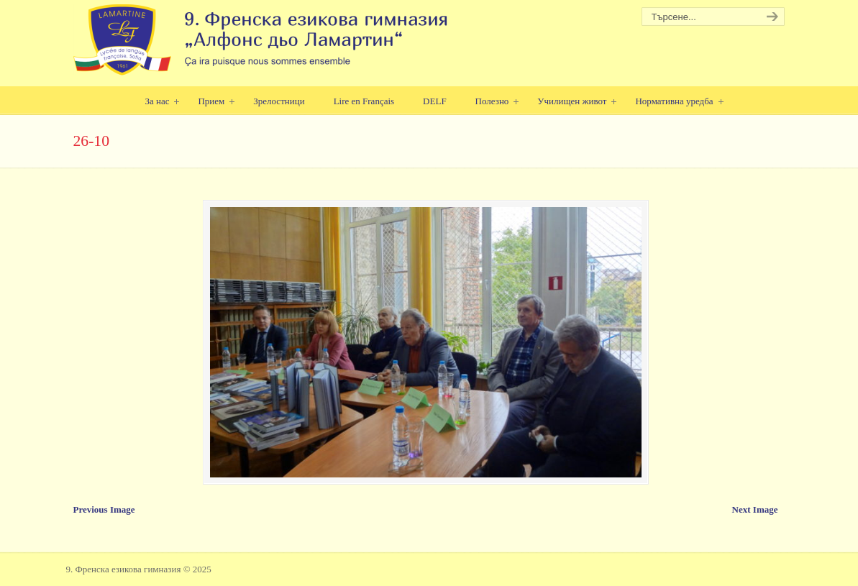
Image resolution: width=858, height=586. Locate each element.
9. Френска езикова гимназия (262, 39)
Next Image (755, 509)
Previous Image (104, 509)
